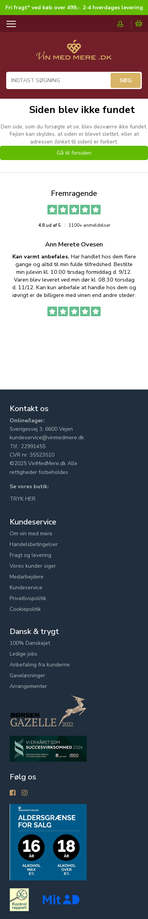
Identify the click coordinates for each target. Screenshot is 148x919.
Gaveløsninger (27, 675)
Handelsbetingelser (34, 544)
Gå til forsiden (74, 153)
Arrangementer (28, 686)
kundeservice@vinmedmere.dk (47, 437)
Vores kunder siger (33, 566)
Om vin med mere (31, 533)
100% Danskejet (30, 643)
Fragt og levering (30, 555)
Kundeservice (26, 587)
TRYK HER (22, 498)
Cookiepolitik (25, 609)
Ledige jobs (23, 654)
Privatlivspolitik (28, 598)
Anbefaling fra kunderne (40, 664)
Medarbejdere (27, 576)
